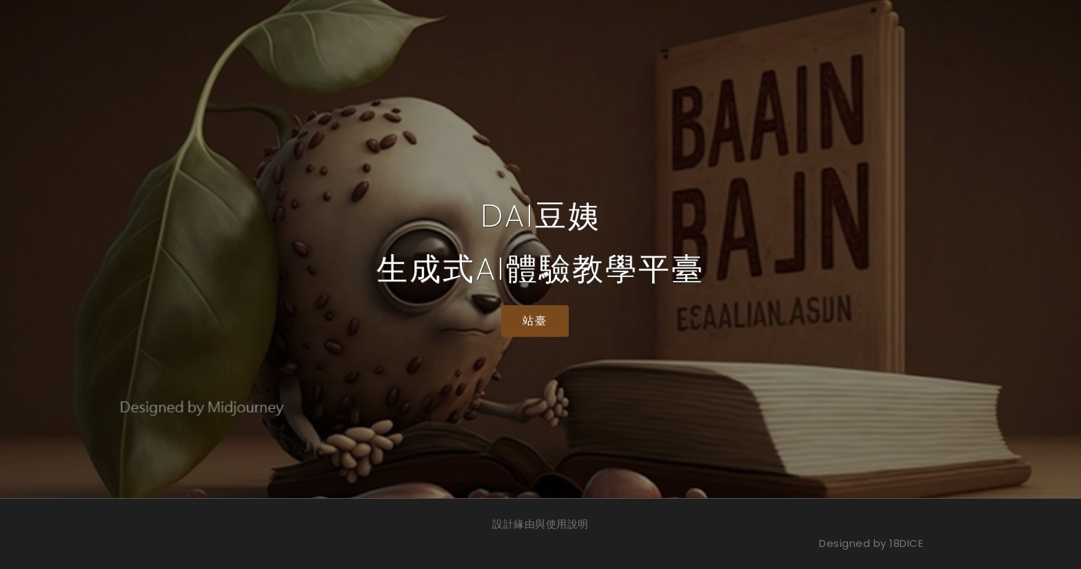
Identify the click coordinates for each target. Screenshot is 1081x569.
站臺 (535, 321)
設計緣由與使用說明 (540, 524)
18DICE (906, 543)
